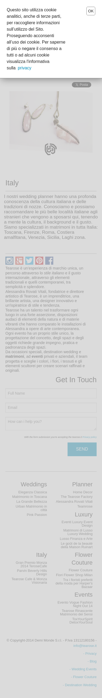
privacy (24, 68)
